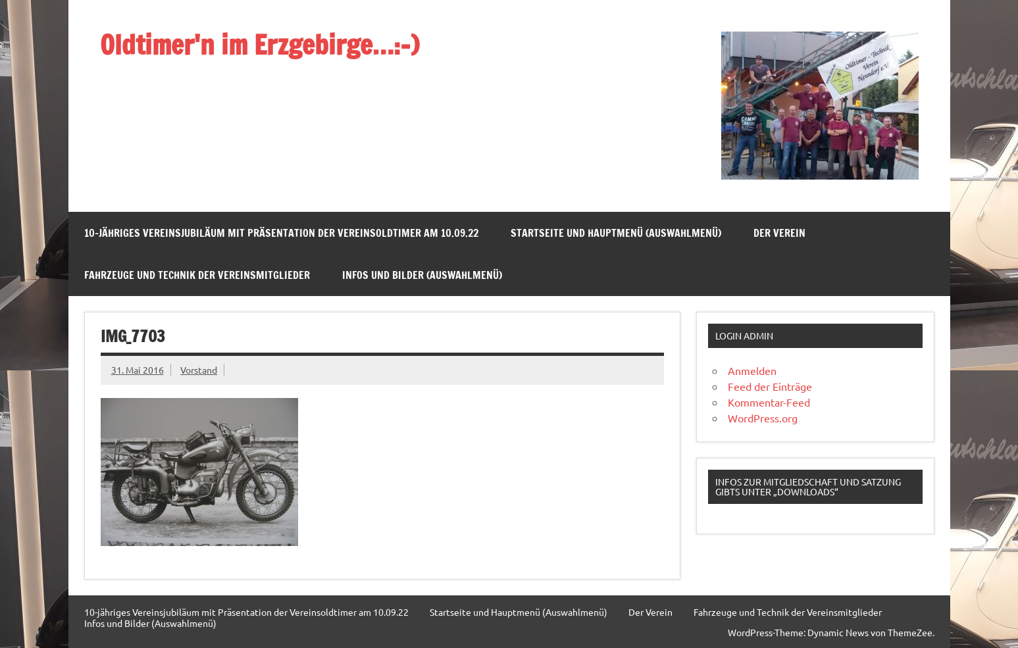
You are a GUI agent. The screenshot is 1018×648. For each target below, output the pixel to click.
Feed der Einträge (770, 386)
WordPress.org (763, 417)
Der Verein (779, 233)
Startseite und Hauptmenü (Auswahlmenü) (616, 233)
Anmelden (752, 370)
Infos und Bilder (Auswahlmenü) (422, 275)
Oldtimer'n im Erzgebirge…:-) (259, 44)
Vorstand (198, 370)
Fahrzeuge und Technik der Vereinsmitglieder (197, 275)
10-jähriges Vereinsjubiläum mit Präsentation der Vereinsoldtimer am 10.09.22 (281, 233)
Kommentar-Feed (769, 402)
